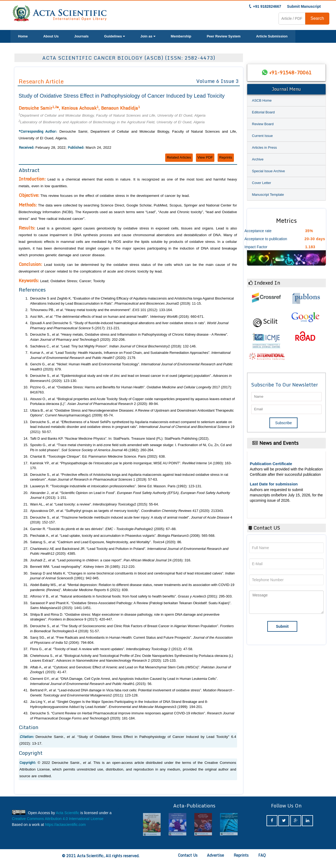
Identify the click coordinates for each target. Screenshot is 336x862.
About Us (51, 36)
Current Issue (262, 136)
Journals (81, 36)
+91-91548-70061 (290, 72)
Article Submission (272, 36)
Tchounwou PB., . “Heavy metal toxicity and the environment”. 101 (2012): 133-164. (101, 310)
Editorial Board (263, 112)
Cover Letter (261, 183)
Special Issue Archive (268, 171)
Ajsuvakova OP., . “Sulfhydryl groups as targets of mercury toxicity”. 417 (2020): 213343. (127, 511)
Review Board (263, 124)
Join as (147, 36)
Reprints (225, 157)
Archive (258, 159)
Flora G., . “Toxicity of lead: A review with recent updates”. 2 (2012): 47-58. (111, 649)
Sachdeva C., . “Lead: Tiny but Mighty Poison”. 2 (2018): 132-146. (113, 346)
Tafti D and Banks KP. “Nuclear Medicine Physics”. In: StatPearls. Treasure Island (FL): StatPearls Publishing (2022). (120, 438)
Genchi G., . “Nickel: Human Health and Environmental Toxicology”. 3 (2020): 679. (131, 366)
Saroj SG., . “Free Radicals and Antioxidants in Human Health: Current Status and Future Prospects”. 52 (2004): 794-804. (131, 640)
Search (317, 18)
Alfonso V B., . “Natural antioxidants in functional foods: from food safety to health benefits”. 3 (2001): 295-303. (131, 596)
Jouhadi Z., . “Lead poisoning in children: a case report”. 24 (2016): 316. (110, 560)
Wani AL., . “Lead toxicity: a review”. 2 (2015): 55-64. (94, 504)
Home (23, 36)
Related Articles (179, 157)
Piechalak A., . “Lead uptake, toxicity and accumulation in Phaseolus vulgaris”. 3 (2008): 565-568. (122, 536)
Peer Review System (223, 36)
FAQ (262, 855)
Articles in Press (264, 147)
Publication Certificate (271, 463)
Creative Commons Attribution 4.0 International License (57, 819)
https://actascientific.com (65, 824)
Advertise (215, 855)
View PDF (205, 157)
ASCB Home (262, 100)
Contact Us (188, 855)
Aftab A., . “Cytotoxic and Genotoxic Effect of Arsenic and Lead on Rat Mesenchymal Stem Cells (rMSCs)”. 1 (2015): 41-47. (130, 669)
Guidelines (114, 36)
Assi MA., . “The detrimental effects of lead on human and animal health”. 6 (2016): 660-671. (117, 317)
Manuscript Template (268, 195)
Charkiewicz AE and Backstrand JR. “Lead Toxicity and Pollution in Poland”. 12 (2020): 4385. (129, 551)
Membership (181, 36)
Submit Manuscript (304, 6)
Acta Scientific (67, 813)
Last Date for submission (274, 484)
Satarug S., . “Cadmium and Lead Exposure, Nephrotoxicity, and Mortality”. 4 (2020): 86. (106, 542)
